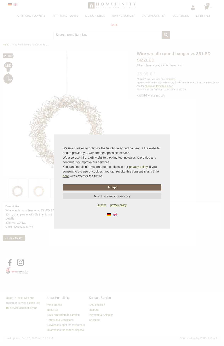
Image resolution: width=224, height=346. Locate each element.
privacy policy (138, 166)
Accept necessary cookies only (112, 196)
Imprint (101, 205)
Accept (112, 187)
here (66, 176)
